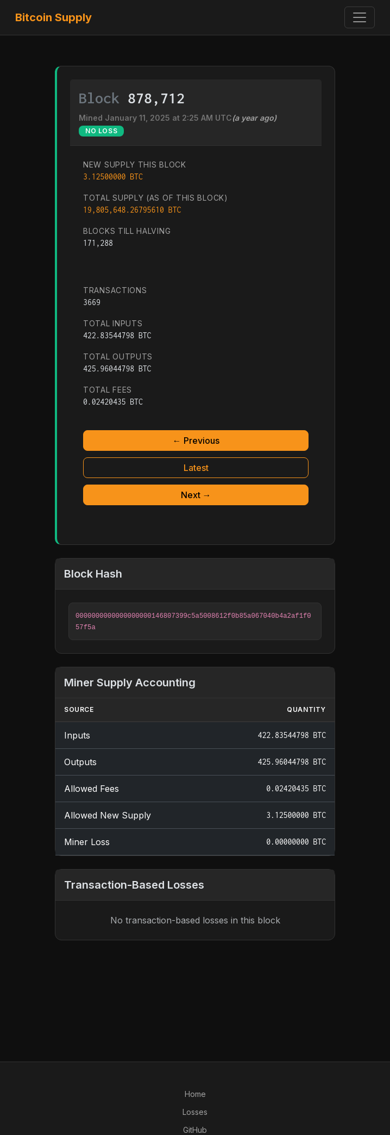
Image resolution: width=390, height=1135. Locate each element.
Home (195, 1094)
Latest (196, 467)
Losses (195, 1112)
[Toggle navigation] (359, 17)
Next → (196, 494)
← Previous (196, 440)
